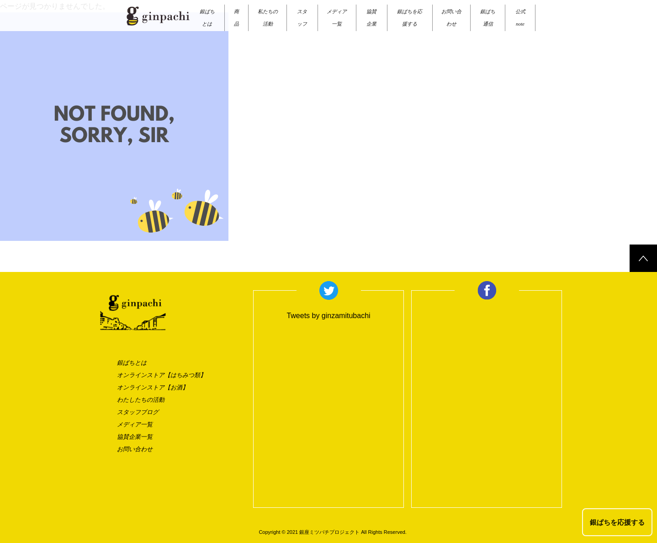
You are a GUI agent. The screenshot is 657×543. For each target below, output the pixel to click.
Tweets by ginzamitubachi (328, 315)
